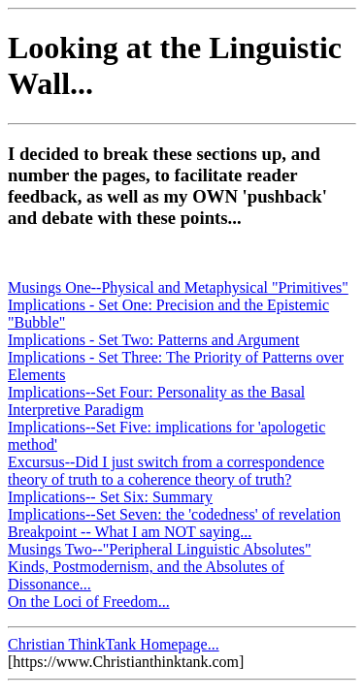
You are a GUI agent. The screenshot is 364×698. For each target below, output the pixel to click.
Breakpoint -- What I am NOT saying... (129, 532)
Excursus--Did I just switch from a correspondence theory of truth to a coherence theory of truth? (166, 471)
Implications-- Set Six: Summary (110, 497)
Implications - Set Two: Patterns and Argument (153, 340)
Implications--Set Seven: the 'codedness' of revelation (174, 514)
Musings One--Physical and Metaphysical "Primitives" (178, 287)
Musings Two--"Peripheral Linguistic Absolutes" (160, 549)
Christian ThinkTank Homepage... (113, 644)
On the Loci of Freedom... (89, 601)
